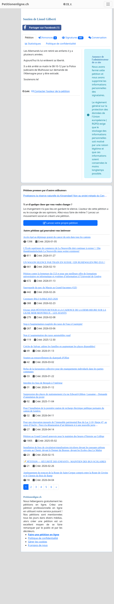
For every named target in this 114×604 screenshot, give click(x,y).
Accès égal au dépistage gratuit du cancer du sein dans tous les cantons (57, 278)
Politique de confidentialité (61, 85)
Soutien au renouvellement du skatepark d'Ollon (46, 399)
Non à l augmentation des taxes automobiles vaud (47, 377)
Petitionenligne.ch (15, 4)
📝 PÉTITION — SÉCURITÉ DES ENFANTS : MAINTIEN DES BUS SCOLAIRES (64, 503)
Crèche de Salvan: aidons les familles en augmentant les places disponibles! (59, 388)
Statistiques (33, 85)
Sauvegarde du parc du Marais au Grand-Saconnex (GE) (50, 329)
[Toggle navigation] (108, 4)
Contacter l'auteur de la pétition (50, 132)
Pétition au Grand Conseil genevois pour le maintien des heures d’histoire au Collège (63, 478)
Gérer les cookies (37, 583)
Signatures (72, 79)
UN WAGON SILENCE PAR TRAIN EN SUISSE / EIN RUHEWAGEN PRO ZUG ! (64, 304)
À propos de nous (38, 586)
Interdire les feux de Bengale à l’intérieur (42, 424)
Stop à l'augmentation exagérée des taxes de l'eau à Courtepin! (53, 365)
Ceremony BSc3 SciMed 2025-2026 (40, 340)
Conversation (97, 79)
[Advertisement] (66, 34)
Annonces (48, 79)
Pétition (29, 79)
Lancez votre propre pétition (60, 264)
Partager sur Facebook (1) (41, 69)
